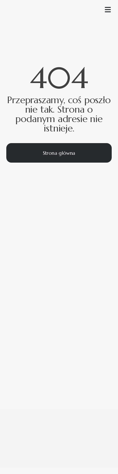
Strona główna (59, 153)
